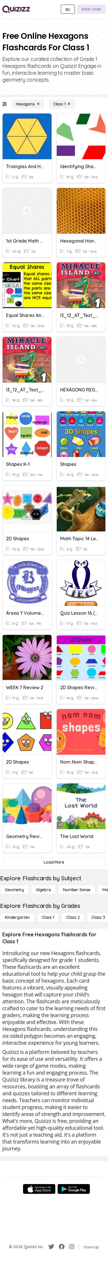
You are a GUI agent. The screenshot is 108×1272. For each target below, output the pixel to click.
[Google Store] (74, 1189)
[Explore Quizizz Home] (16, 9)
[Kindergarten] (17, 917)
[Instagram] (71, 1246)
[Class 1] (62, 104)
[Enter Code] (91, 9)
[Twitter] (51, 1246)
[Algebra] (43, 889)
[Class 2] (72, 917)
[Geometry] (14, 889)
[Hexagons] (28, 104)
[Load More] (54, 862)
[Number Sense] (76, 889)
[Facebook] (62, 1246)
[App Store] (39, 1189)
